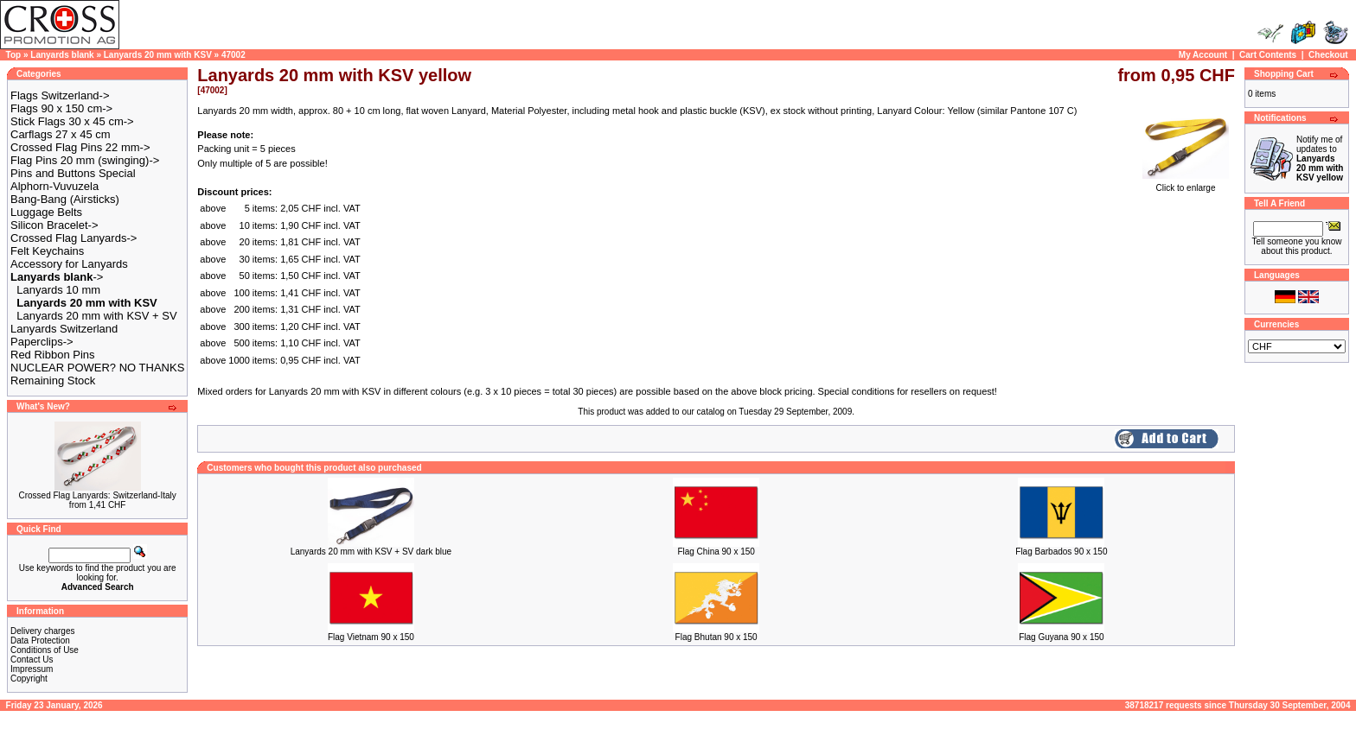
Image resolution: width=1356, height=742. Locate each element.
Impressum (31, 669)
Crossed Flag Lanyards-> (73, 237)
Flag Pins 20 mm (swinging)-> (84, 160)
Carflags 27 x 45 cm (60, 134)
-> (56, 276)
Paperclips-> (42, 341)
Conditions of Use (44, 650)
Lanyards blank (61, 55)
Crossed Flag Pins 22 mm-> (80, 147)
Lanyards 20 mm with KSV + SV (96, 315)
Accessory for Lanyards (69, 263)
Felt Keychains (47, 250)
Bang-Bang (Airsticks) (64, 199)
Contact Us (31, 659)
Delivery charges (42, 631)
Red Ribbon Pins (52, 354)
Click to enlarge (1185, 184)
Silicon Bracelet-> (54, 225)
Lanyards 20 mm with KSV (158, 55)
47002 (233, 55)
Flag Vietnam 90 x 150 (371, 637)
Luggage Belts (46, 212)
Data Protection (40, 640)
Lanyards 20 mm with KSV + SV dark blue (371, 551)
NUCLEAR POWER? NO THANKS (97, 367)
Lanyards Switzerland (64, 328)
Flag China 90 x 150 (716, 551)
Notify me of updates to (1319, 158)
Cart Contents (1267, 55)
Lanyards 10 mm (58, 289)
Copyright (29, 678)
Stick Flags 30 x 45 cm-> (72, 121)
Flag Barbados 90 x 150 (1061, 551)
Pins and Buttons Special (73, 173)
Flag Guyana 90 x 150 (1061, 637)
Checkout (1328, 55)
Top (14, 55)
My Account (1203, 55)
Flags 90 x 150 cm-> (61, 108)
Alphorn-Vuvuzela (54, 186)
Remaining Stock (52, 380)
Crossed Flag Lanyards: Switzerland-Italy (97, 495)
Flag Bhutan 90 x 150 (716, 637)
